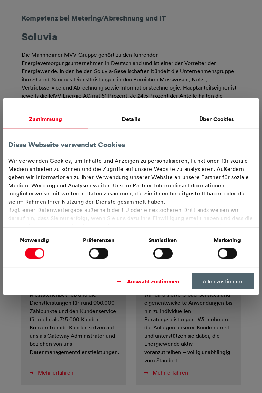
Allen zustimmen (223, 281)
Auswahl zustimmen (153, 281)
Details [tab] (131, 119)
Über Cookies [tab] (216, 119)
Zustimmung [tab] (45, 119)
